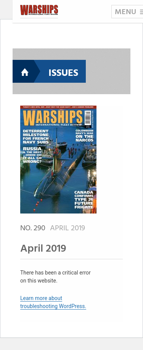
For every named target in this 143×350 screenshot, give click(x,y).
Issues (63, 73)
